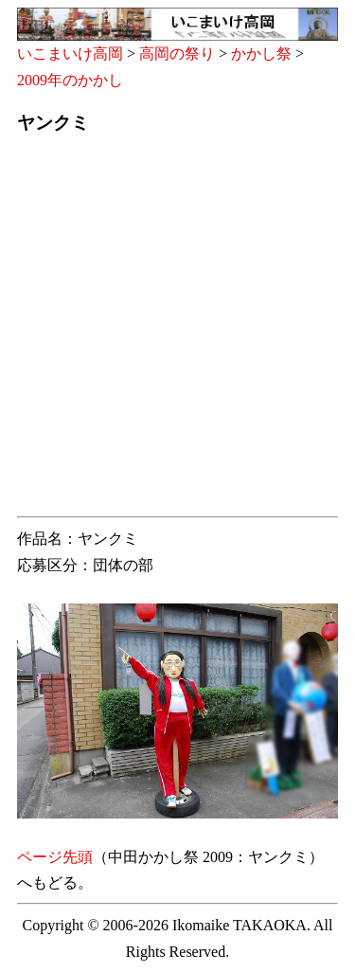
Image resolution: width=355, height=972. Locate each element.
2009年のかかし (70, 80)
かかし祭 (261, 53)
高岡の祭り (177, 53)
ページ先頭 (55, 857)
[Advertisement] (177, 331)
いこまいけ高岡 (70, 53)
